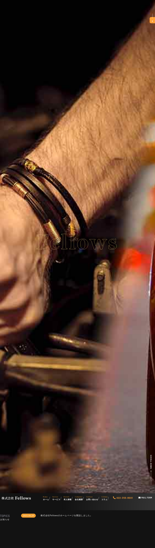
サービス (58, 498)
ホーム (47, 498)
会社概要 (80, 498)
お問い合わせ (93, 498)
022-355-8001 (125, 497)
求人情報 (69, 498)
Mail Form (146, 497)
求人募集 (151, 21)
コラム (106, 498)
